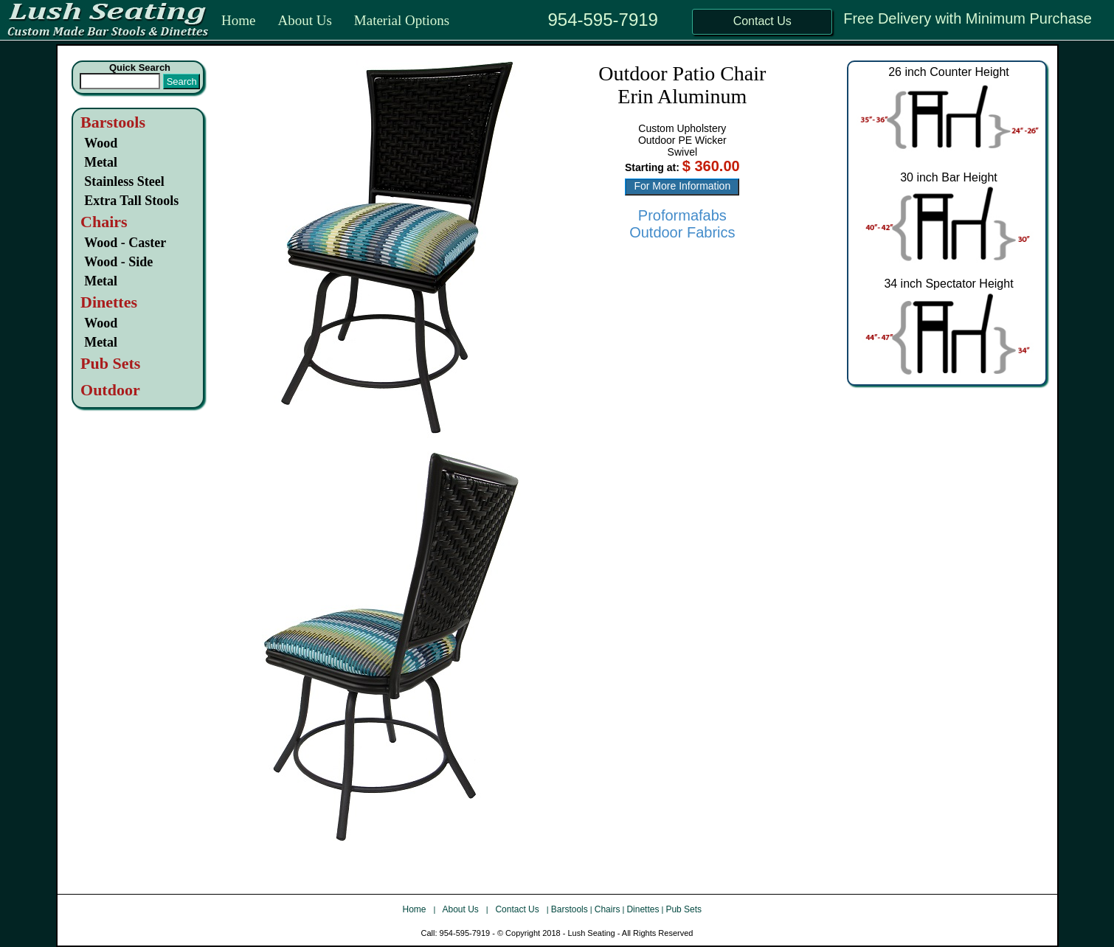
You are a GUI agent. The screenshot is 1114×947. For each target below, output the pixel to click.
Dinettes (642, 909)
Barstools (112, 122)
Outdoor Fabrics (682, 232)
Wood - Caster (125, 242)
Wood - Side (118, 261)
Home (238, 20)
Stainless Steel (124, 181)
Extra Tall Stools (131, 200)
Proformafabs (682, 215)
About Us (304, 20)
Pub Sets (683, 909)
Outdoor (110, 390)
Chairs (607, 909)
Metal (100, 162)
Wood (100, 143)
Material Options (401, 20)
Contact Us (519, 909)
